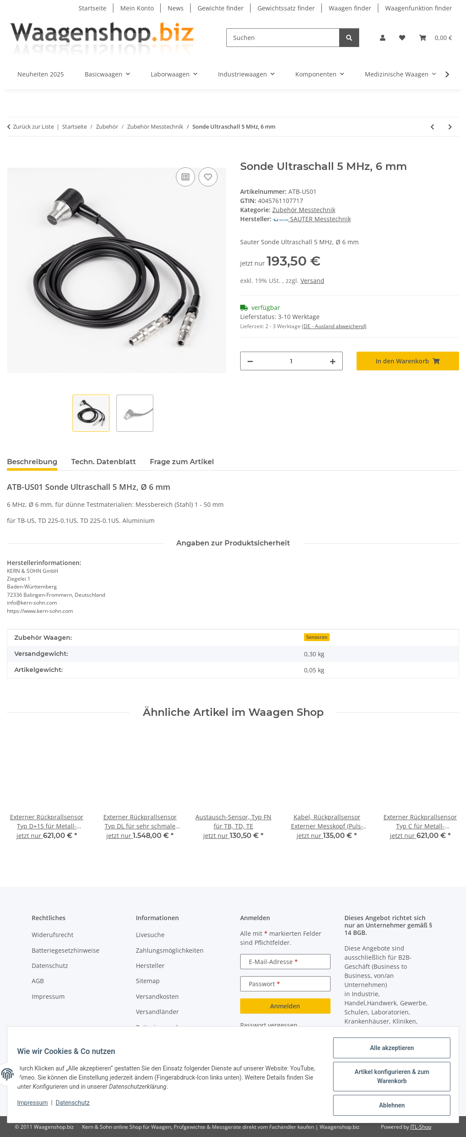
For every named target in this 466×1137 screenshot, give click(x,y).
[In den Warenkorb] (14, 155)
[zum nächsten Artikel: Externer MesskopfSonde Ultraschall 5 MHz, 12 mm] (450, 126)
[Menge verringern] (250, 361)
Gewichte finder (221, 8)
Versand (312, 280)
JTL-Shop (420, 1126)
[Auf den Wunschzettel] (208, 176)
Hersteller (150, 965)
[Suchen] (283, 37)
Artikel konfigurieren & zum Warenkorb (387, 1079)
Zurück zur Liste (33, 126)
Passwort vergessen (268, 1025)
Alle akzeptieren (388, 1051)
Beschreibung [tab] (32, 462)
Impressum (36, 1105)
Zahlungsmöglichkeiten (170, 950)
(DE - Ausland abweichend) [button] (334, 326)
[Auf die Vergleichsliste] (185, 176)
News (176, 8)
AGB (38, 981)
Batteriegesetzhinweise (65, 950)
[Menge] (291, 361)
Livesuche (150, 935)
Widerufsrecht (52, 935)
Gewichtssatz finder (286, 8)
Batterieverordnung (164, 1027)
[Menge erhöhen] (332, 361)
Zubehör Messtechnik (303, 210)
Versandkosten (157, 996)
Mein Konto (137, 8)
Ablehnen (387, 1106)
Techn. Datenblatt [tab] (103, 462)
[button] (382, 38)
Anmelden (285, 1006)
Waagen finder (350, 8)
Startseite (92, 8)
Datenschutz (77, 1105)
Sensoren (316, 637)
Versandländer (157, 1011)
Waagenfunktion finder (418, 8)
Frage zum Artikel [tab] (182, 462)
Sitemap (148, 981)
